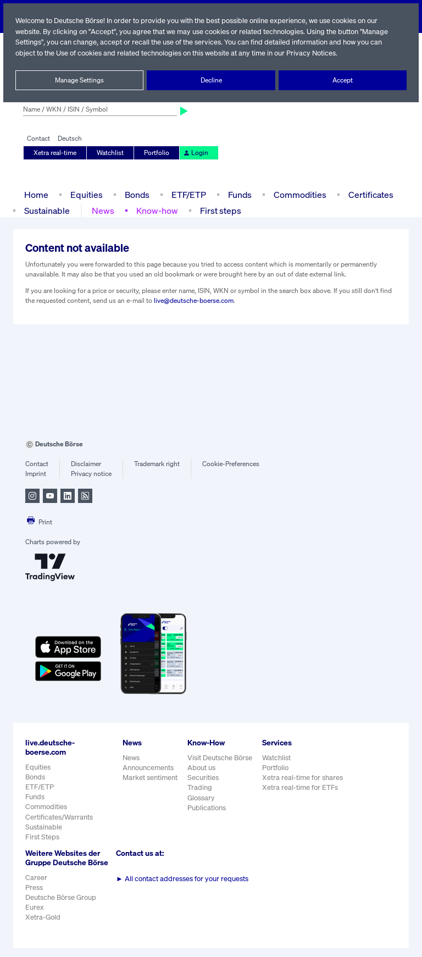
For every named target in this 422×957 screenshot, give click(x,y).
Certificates (370, 194)
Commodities (299, 194)
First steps (219, 210)
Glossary (201, 798)
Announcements (148, 768)
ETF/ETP (188, 194)
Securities (203, 777)
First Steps (42, 837)
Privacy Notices (316, 53)
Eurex (34, 916)
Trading (199, 787)
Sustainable (47, 210)
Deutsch (69, 138)
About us (201, 768)
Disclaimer (85, 464)
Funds (240, 194)
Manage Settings (79, 80)
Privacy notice (91, 474)
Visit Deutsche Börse (220, 758)
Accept (342, 80)
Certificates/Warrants (58, 817)
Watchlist (110, 153)
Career (36, 886)
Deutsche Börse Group (61, 907)
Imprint (35, 474)
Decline (211, 80)
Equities (85, 194)
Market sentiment (150, 777)
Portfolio (156, 153)
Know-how (156, 210)
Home (36, 194)
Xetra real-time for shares (303, 777)
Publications (206, 808)
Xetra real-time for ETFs (301, 787)
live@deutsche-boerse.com (194, 301)
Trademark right (157, 464)
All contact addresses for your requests (182, 879)
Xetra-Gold (42, 926)
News (103, 210)
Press (34, 897)
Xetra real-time (55, 153)
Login (194, 153)
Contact (38, 138)
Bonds (135, 194)
